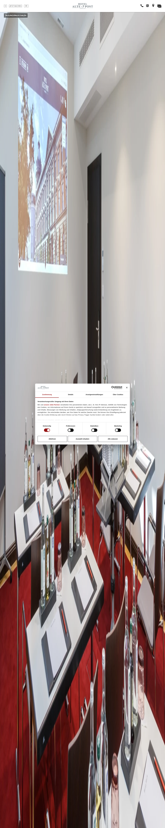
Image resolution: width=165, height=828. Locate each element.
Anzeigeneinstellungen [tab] (94, 394)
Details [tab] (70, 394)
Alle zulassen (113, 439)
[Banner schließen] (127, 387)
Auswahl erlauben (82, 439)
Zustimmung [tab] (47, 394)
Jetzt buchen (15, 6)
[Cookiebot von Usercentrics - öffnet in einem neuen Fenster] (113, 387)
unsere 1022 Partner (52, 405)
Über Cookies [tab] (118, 394)
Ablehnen (52, 439)
